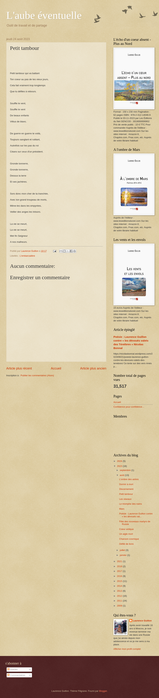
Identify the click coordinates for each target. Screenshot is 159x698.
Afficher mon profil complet (127, 649)
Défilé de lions (126, 544)
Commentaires (16, 675)
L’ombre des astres (129, 479)
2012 (120, 596)
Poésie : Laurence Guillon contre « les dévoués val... (136, 515)
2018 (120, 566)
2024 (120, 461)
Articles (12, 669)
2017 (120, 571)
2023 (120, 466)
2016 (120, 576)
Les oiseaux (125, 499)
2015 (120, 581)
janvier (123, 555)
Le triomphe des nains (130, 503)
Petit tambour (126, 494)
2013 (120, 591)
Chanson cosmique (129, 539)
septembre (125, 470)
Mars (121, 508)
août (122, 475)
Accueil (56, 368)
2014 (120, 586)
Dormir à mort (126, 484)
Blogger (103, 691)
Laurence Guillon (142, 620)
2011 (120, 600)
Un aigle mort (126, 534)
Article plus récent (19, 368)
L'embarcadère (27, 255)
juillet (123, 550)
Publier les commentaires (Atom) (37, 375)
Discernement (126, 489)
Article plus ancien (93, 368)
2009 (120, 605)
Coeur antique (126, 529)
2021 (120, 561)
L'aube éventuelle (44, 15)
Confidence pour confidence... (128, 406)
